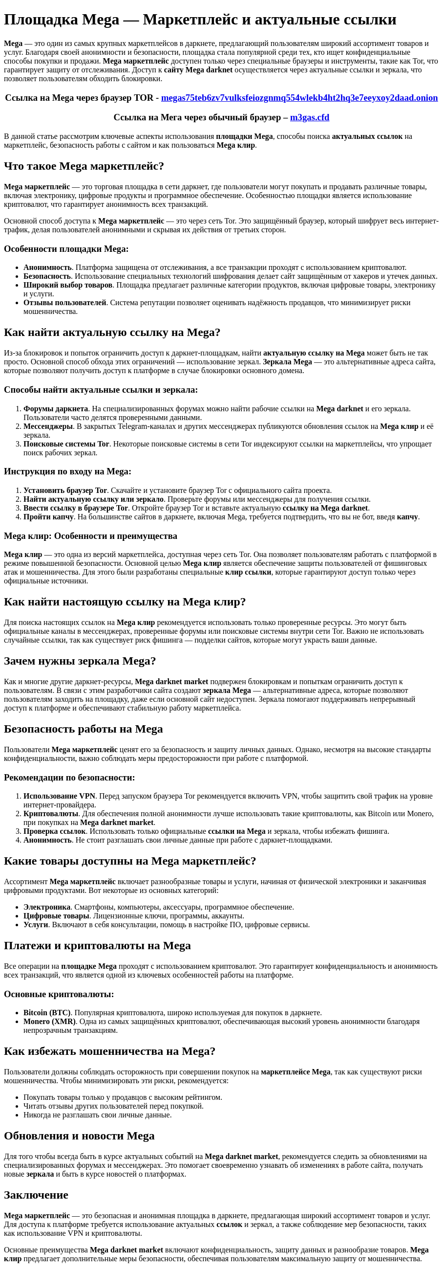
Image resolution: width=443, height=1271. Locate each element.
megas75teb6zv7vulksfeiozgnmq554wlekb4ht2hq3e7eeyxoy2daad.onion (299, 97)
